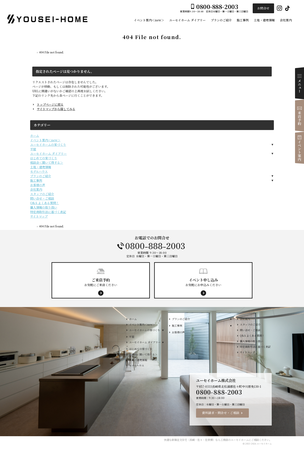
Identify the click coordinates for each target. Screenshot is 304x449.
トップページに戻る (50, 104)
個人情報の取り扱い (43, 207)
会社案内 (36, 189)
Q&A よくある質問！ (44, 203)
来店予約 (299, 115)
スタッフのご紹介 (42, 194)
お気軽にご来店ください (100, 282)
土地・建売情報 (40, 167)
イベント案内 (299, 148)
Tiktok (287, 8)
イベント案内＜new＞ (45, 140)
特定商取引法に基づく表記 (48, 212)
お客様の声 (37, 185)
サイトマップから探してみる (56, 109)
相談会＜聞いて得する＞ (46, 162)
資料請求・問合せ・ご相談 (220, 413)
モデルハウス (39, 171)
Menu (299, 83)
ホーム (34, 135)
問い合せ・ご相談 (42, 198)
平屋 (33, 149)
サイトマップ (39, 216)
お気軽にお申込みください (203, 282)
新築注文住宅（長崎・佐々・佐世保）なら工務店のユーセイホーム (210, 440)
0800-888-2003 (152, 246)
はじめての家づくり (43, 158)
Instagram (279, 8)
